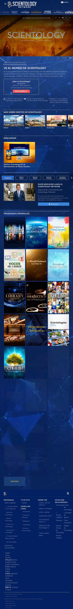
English (7, 552)
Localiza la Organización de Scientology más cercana (14, 99)
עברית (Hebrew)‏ (10, 566)
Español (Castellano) (12, 563)
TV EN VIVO (25, 499)
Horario (24, 502)
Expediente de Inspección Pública (13, 593)
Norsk (7, 577)
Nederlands (9, 575)
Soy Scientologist (11, 541)
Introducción (26, 510)
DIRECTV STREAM (45, 508)
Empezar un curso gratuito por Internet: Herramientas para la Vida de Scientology (59, 100)
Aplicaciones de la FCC (11, 595)
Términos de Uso (9, 600)
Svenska (8, 584)
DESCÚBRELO (21, 91)
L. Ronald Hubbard (59, 514)
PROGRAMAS (9, 499)
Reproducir (54, 204)
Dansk (7, 554)
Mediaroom (26, 520)
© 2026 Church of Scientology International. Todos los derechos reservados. (23, 598)
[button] (71, 178)
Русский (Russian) (11, 582)
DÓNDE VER (42, 499)
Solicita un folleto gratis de (37, 99)
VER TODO (15, 481)
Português (8, 579)
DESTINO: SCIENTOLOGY (15, 62)
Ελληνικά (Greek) (11, 559)
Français (8, 588)
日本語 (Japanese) (11, 572)
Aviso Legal (8, 606)
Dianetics (59, 519)
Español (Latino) (10, 561)
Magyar (7, 568)
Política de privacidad (10, 604)
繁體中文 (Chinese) (11, 586)
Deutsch (8, 556)
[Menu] (5, 4)
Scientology (60, 504)
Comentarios (26, 523)
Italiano (7, 570)
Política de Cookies (10, 602)
